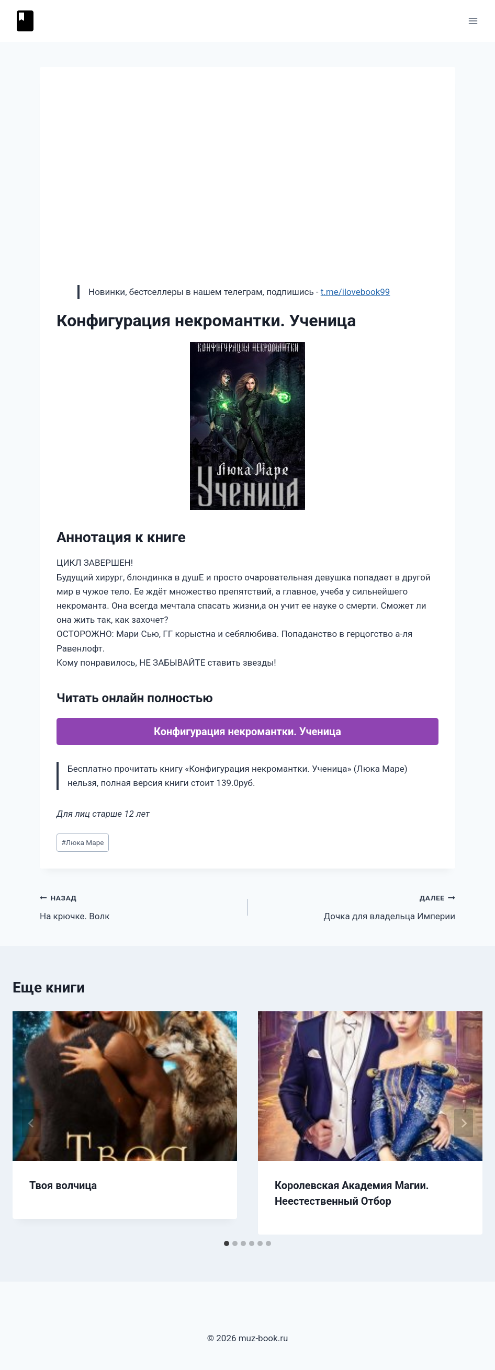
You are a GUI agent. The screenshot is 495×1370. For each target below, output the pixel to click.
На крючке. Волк (139, 906)
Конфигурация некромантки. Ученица (247, 731)
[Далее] (463, 1123)
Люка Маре (82, 842)
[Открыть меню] (472, 21)
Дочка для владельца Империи (355, 906)
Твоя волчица (63, 1185)
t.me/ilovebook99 (355, 292)
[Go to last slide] (31, 1123)
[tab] (226, 1243)
